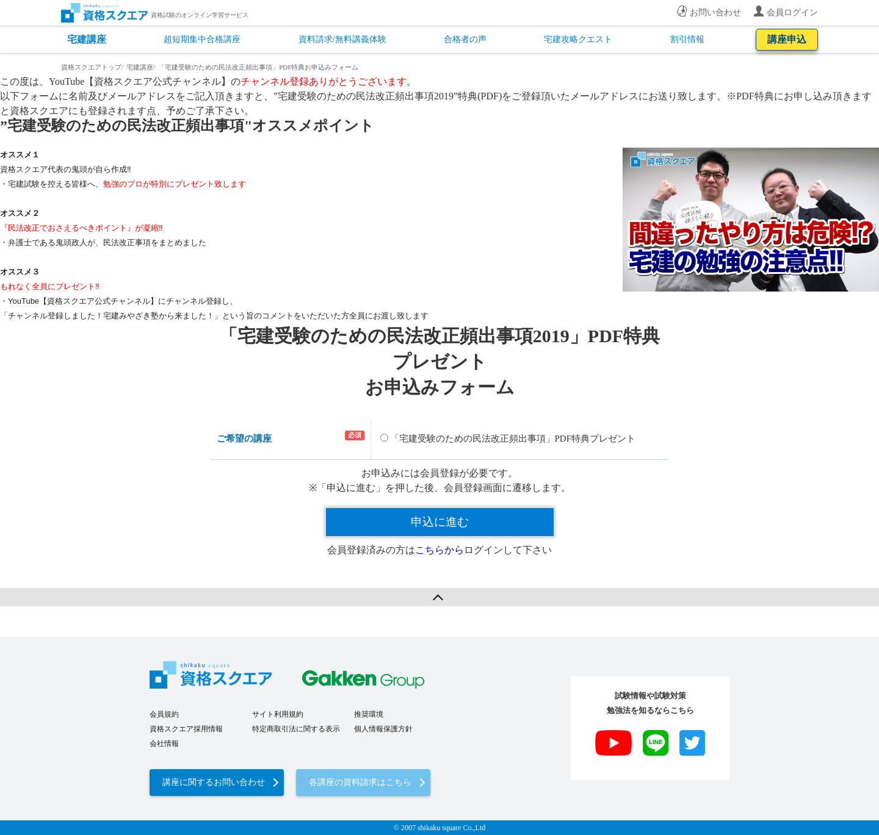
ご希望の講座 (244, 438)
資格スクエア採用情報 (186, 729)
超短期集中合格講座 (202, 39)
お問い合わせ (715, 12)
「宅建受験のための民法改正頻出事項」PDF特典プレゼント (508, 438)
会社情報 (164, 743)
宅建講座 (86, 39)
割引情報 (687, 39)
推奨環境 (368, 714)
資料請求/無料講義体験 (342, 39)
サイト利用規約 (277, 714)
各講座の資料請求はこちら (360, 782)
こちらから (439, 550)
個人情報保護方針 (383, 729)
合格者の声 (465, 39)
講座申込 (786, 39)
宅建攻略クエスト (578, 39)
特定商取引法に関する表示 (296, 729)
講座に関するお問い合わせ (213, 782)
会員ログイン (792, 12)
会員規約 (164, 714)
